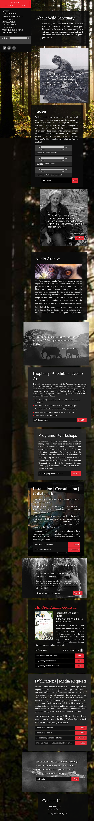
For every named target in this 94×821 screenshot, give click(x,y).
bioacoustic (39, 289)
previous (2, 37)
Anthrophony (41, 175)
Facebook (14, 48)
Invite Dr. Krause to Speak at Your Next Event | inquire (61, 743)
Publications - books (61, 733)
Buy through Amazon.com (60, 661)
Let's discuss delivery (57, 549)
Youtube (9, 48)
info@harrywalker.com (57, 722)
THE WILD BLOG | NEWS (12, 30)
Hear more (60, 180)
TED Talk (58, 779)
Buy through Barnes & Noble (60, 666)
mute (28, 38)
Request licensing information (59, 593)
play (4, 38)
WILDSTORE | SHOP (10, 33)
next (7, 37)
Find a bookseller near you (60, 655)
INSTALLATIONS (9, 22)
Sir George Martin (71, 348)
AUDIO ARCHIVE (9, 14)
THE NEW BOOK (9, 25)
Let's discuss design (60, 420)
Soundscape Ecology (67, 761)
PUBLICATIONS (9, 27)
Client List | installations (57, 544)
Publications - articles (61, 728)
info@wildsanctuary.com (58, 813)
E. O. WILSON (79, 89)
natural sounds (41, 136)
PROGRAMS (7, 19)
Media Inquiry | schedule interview (61, 738)
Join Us (79, 237)
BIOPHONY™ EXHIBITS (12, 17)
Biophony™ (40, 153)
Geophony (40, 164)
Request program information (60, 473)
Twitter (4, 48)
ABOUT (5, 11)
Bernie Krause (66, 337)
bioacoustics (78, 698)
